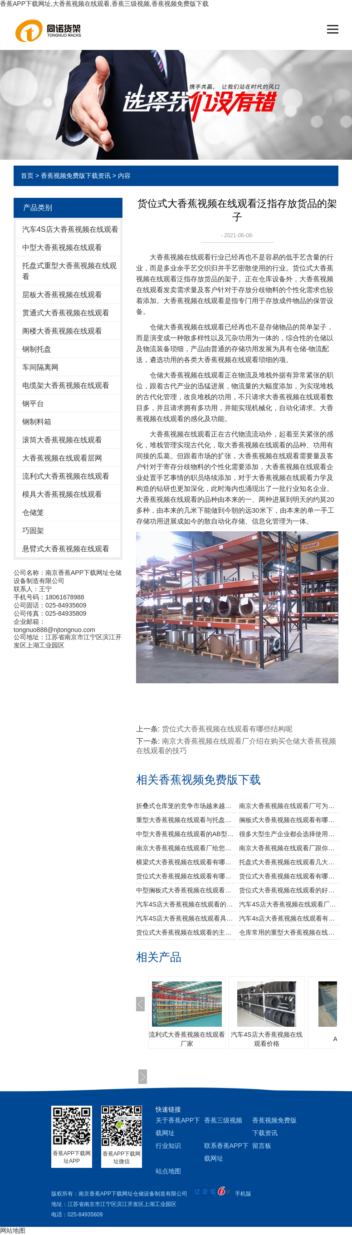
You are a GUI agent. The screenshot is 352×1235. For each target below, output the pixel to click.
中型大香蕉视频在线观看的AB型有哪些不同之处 (185, 834)
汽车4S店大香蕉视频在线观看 (70, 229)
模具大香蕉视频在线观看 (62, 494)
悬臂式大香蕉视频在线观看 (65, 549)
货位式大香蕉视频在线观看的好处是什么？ (288, 890)
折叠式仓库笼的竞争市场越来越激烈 (185, 805)
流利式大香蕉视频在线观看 (65, 476)
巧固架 (33, 530)
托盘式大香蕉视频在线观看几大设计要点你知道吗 (288, 862)
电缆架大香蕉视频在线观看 (65, 385)
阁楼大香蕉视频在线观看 (62, 331)
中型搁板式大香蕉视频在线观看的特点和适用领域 (185, 890)
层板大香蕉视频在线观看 (62, 295)
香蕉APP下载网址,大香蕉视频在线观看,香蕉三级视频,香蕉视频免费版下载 (104, 3)
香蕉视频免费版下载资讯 (76, 175)
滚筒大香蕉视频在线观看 (62, 440)
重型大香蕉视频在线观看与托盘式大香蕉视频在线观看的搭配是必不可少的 (185, 819)
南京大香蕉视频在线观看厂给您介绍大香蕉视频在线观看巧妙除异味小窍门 (185, 848)
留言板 (261, 1145)
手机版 (243, 1194)
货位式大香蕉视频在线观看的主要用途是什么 (185, 932)
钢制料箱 (36, 422)
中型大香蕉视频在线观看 (62, 247)
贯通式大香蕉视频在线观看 (65, 313)
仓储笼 (33, 512)
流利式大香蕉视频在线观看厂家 (187, 1039)
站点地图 (168, 1171)
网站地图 (12, 1230)
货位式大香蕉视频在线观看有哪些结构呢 (227, 729)
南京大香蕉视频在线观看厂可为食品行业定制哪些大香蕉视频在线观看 (288, 805)
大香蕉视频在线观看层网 (62, 458)
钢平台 (33, 403)
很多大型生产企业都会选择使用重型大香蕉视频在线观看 (288, 834)
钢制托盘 (36, 349)
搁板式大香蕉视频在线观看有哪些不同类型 (288, 819)
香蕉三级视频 (223, 1120)
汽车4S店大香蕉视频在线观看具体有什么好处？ (185, 918)
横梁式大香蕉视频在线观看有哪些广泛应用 (185, 862)
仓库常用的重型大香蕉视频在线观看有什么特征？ (288, 932)
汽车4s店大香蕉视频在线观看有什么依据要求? (288, 918)
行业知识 (168, 1145)
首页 (27, 175)
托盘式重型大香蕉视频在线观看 (69, 271)
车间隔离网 (40, 367)
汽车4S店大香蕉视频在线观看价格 (266, 1039)
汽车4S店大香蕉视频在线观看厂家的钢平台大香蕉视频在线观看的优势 (288, 904)
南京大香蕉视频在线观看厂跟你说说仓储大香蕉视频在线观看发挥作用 (288, 848)
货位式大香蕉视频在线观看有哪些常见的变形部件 (288, 876)
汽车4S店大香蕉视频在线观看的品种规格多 (185, 904)
